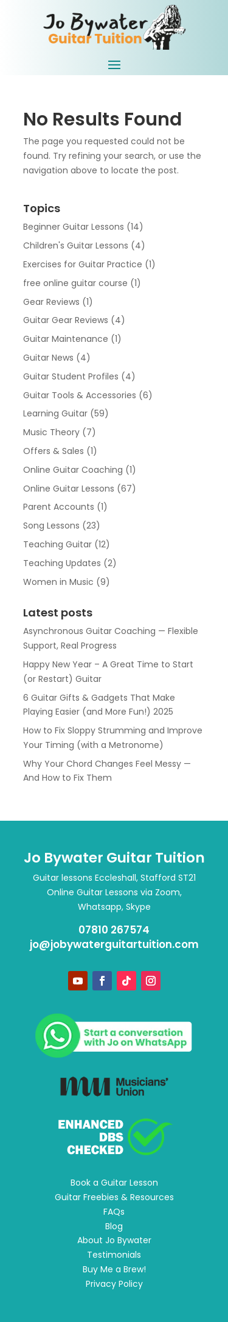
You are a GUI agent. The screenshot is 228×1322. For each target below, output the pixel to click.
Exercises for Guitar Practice (82, 264)
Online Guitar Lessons (68, 488)
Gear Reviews (51, 302)
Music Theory (51, 432)
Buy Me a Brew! (114, 1269)
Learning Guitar (55, 413)
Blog (114, 1226)
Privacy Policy (114, 1284)
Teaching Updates (62, 563)
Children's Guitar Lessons (75, 245)
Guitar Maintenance (65, 339)
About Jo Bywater (114, 1240)
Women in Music (58, 582)
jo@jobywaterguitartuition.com (114, 944)
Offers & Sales (53, 451)
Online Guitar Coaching (73, 470)
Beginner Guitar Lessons (73, 227)
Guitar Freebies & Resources (114, 1197)
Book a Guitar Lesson (114, 1183)
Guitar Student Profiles (71, 376)
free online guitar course (75, 283)
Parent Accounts (58, 507)
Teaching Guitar (57, 544)
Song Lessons (51, 525)
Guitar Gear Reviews (65, 320)
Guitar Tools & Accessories (79, 395)
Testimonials (114, 1255)
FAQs (114, 1212)
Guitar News (48, 358)
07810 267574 (114, 930)
